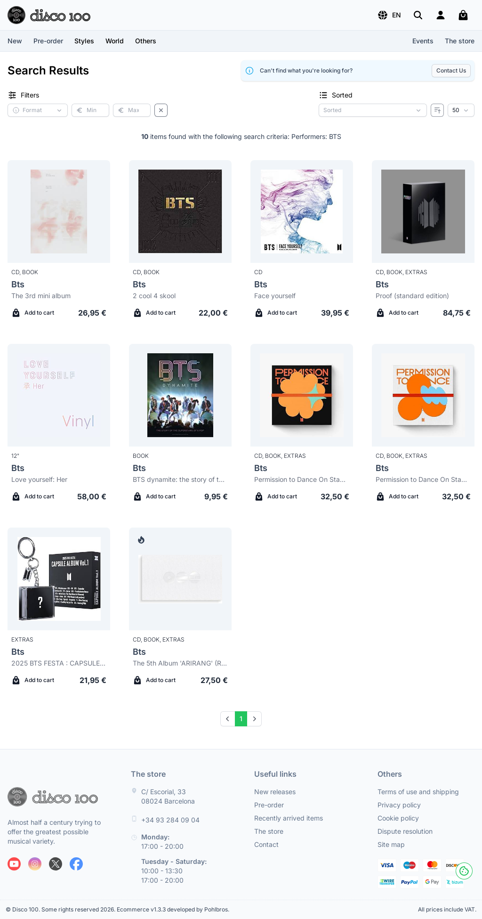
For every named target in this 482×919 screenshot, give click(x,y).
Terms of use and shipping (418, 792)
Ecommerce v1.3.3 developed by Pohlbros (172, 909)
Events (423, 41)
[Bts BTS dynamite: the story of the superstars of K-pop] (180, 395)
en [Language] (389, 15)
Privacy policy (399, 805)
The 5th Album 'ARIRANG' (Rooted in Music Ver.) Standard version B (180, 663)
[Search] (418, 15)
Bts (17, 284)
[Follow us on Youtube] (14, 863)
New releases (275, 792)
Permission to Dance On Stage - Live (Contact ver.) (423, 479)
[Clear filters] (161, 110)
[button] (389, 15)
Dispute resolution (405, 831)
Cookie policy (398, 818)
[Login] (440, 15)
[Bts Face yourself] (301, 211)
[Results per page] (461, 110)
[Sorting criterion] (373, 110)
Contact (266, 844)
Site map (391, 844)
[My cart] (463, 15)
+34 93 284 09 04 (170, 820)
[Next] (254, 718)
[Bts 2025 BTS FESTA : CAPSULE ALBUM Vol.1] (59, 579)
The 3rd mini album (41, 296)
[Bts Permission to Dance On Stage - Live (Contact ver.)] (423, 395)
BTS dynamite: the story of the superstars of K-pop (180, 479)
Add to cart (32, 312)
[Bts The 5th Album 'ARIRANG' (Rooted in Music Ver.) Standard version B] (180, 579)
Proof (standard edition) (412, 296)
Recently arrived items (288, 818)
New (15, 41)
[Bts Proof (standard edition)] (423, 211)
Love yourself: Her (39, 479)
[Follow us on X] (55, 863)
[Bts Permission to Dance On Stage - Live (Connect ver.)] (301, 395)
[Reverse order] (437, 110)
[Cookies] (464, 870)
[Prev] (227, 718)
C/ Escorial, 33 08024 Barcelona (168, 796)
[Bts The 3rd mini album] (59, 211)
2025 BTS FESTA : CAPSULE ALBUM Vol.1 (58, 663)
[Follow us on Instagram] (34, 863)
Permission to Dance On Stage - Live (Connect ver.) (301, 479)
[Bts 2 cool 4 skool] (180, 211)
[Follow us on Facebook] (76, 863)
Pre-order (48, 41)
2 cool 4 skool (154, 296)
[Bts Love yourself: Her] (59, 395)
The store (459, 41)
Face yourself (275, 296)
